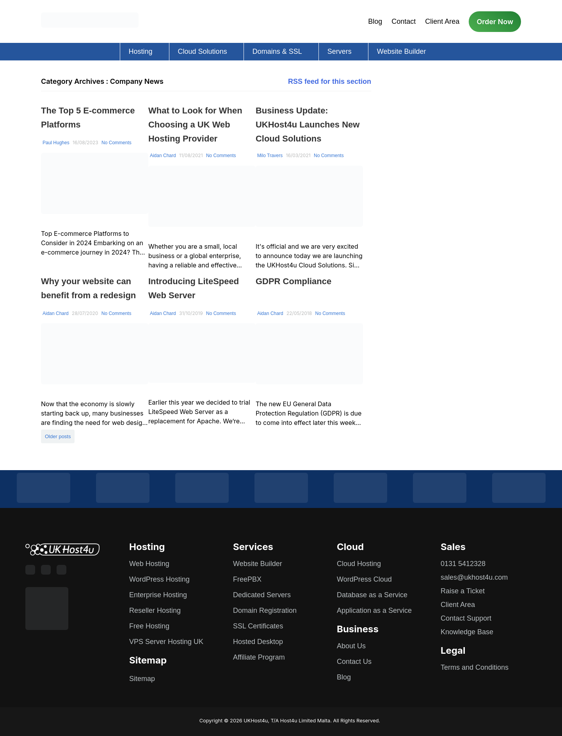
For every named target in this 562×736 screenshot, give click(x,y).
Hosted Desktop (258, 642)
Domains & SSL (277, 51)
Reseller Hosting (155, 610)
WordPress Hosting (159, 579)
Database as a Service (372, 595)
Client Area (442, 21)
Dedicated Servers (262, 595)
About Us (351, 646)
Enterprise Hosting (158, 595)
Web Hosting (149, 564)
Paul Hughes (56, 142)
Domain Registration (265, 610)
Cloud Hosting (359, 564)
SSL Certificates (258, 626)
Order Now (495, 22)
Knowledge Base (467, 632)
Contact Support (466, 618)
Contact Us (354, 661)
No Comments (116, 142)
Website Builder (401, 51)
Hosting (141, 51)
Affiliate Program (259, 657)
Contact (403, 21)
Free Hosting (149, 626)
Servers (339, 51)
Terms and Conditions (475, 667)
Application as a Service (374, 610)
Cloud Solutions (202, 51)
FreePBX (247, 579)
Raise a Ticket (463, 591)
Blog (375, 21)
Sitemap (142, 679)
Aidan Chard (163, 155)
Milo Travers (270, 155)
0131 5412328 (463, 564)
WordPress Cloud (364, 579)
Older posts (58, 436)
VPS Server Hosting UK (166, 642)
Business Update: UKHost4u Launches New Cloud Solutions (308, 124)
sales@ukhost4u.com (474, 577)
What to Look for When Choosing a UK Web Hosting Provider (195, 124)
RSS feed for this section (329, 81)
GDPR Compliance (293, 281)
